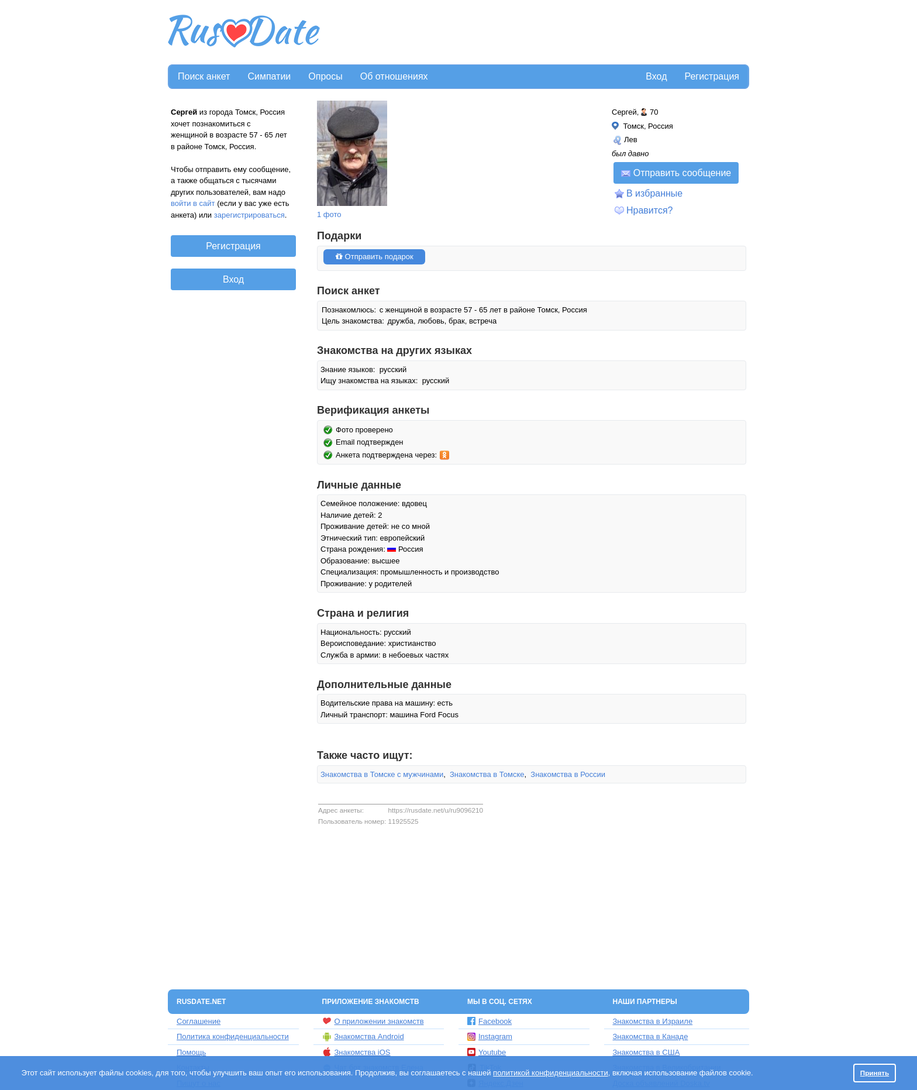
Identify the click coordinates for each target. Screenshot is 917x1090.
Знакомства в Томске (487, 774)
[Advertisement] (536, 32)
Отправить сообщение (676, 173)
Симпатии (269, 76)
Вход (656, 76)
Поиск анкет (204, 76)
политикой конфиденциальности (550, 1072)
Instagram (489, 1036)
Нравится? (649, 210)
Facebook (489, 1021)
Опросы (325, 76)
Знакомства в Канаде (650, 1036)
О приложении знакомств (373, 1021)
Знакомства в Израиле (653, 1021)
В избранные (654, 193)
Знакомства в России (567, 774)
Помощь (191, 1052)
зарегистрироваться (249, 215)
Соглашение (198, 1021)
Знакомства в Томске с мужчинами (381, 774)
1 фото (329, 214)
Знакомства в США (646, 1052)
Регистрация (711, 76)
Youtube (486, 1052)
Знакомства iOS (356, 1052)
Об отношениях (394, 76)
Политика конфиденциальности (233, 1036)
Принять (875, 1073)
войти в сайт (193, 203)
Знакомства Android (363, 1036)
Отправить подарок (374, 256)
